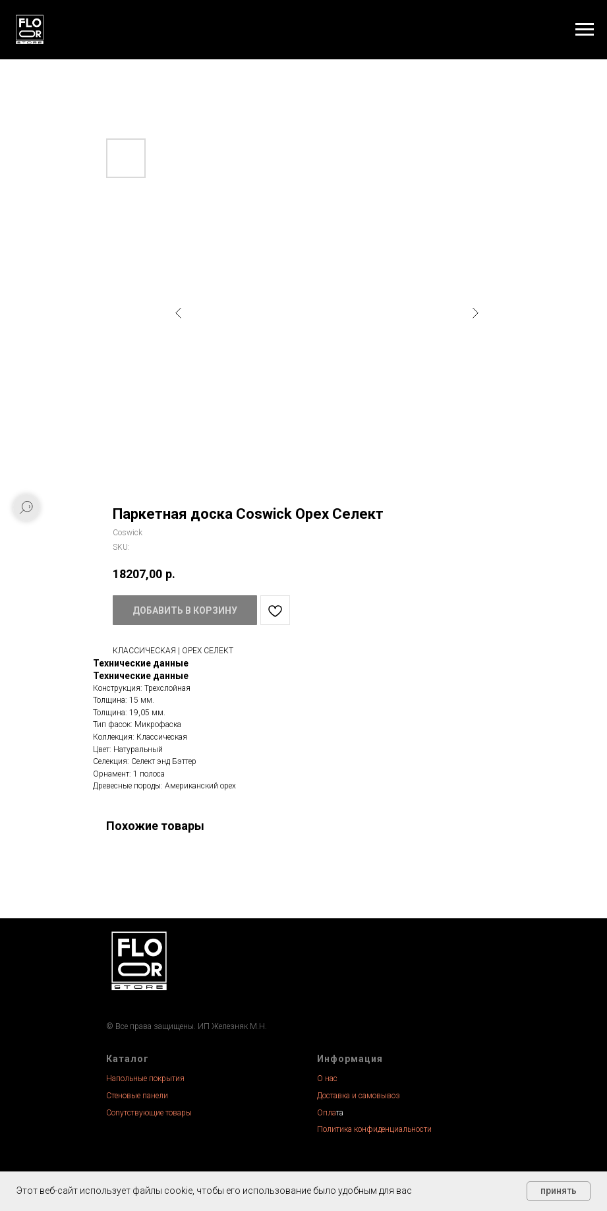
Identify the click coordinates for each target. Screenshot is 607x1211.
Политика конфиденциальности (374, 1129)
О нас (327, 1078)
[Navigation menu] (584, 29)
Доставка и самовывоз (358, 1095)
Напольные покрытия (145, 1078)
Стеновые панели (137, 1095)
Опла (326, 1112)
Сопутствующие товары (149, 1112)
